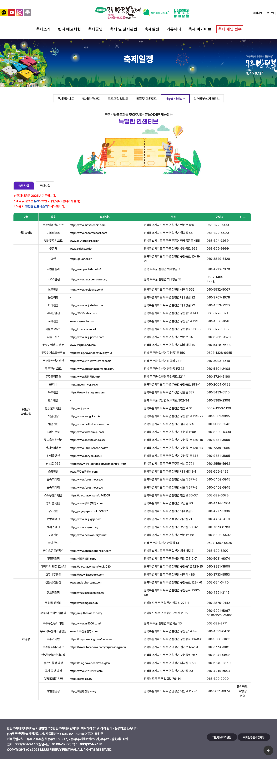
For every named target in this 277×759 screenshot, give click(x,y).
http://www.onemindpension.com (90, 551)
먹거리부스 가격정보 (206, 98)
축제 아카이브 (199, 29)
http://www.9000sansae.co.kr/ (89, 448)
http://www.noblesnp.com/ (86, 289)
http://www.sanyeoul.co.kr (86, 456)
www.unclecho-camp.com (86, 582)
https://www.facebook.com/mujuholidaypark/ (98, 647)
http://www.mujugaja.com (85, 519)
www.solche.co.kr (81, 248)
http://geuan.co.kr (81, 259)
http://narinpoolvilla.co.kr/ (85, 269)
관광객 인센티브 (175, 98)
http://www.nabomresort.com (88, 233)
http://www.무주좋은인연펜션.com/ (90, 361)
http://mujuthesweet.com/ (86, 613)
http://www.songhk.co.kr (85, 416)
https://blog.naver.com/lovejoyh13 (91, 353)
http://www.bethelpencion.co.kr (89, 424)
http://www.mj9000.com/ (85, 623)
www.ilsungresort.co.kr (84, 241)
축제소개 (43, 29)
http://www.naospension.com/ (88, 279)
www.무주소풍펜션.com (83, 471)
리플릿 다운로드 (146, 98)
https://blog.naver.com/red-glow (90, 663)
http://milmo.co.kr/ (81, 679)
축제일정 (151, 29)
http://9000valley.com (83, 313)
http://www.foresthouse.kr (86, 479)
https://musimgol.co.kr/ (84, 603)
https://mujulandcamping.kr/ (87, 592)
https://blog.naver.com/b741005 (90, 495)
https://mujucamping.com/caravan (91, 639)
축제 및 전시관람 (123, 29)
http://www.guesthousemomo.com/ (92, 369)
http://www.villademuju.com (87, 432)
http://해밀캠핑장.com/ (83, 558)
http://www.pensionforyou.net (89, 535)
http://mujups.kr (79, 408)
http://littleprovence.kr (84, 329)
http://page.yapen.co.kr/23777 (89, 511)
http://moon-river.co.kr (84, 384)
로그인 (270, 13)
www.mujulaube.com (82, 321)
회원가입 (257, 13)
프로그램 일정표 (118, 98)
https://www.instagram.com (87, 392)
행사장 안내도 (91, 98)
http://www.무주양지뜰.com (86, 503)
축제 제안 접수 (229, 29)
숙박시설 (23, 185)
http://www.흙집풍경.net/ (85, 376)
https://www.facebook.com (87, 574)
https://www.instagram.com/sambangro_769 (98, 464)
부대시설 (45, 185)
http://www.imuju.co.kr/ (84, 527)
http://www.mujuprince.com (87, 337)
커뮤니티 (173, 29)
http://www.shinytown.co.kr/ (87, 440)
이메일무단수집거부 (253, 737)
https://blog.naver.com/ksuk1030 (90, 566)
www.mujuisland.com (83, 345)
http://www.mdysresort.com (87, 225)
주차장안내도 (66, 98)
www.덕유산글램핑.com (83, 631)
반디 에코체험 (69, 29)
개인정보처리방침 (221, 737)
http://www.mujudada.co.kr (86, 305)
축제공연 (95, 29)
